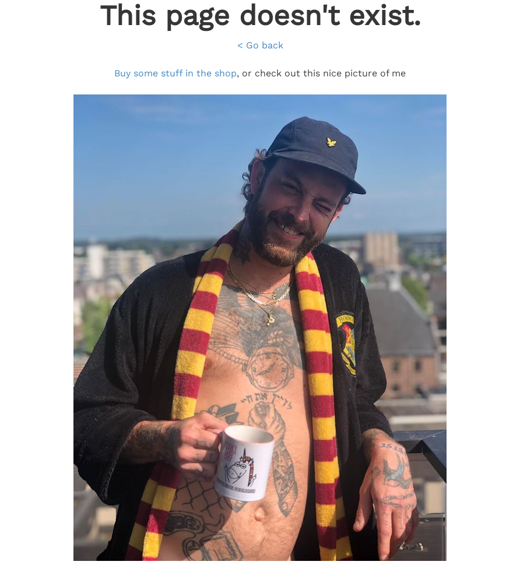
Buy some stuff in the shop (175, 73)
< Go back (260, 45)
